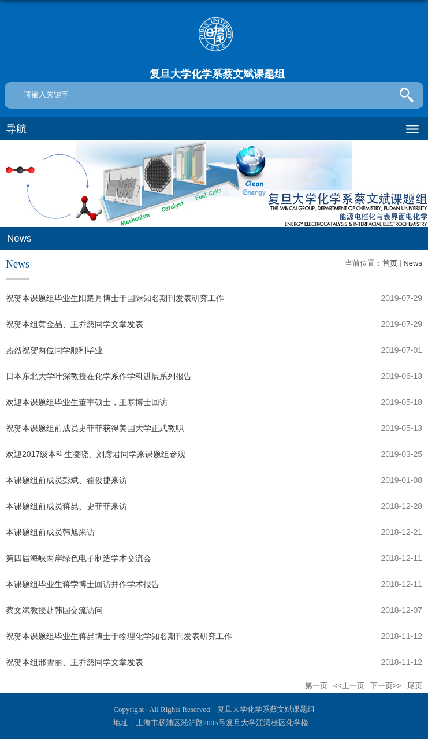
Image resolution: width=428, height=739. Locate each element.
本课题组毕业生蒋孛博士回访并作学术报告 (82, 584)
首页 (389, 263)
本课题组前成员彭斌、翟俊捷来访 (66, 480)
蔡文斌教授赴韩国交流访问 (54, 610)
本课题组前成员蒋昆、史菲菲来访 (66, 506)
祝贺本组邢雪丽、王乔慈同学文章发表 (74, 662)
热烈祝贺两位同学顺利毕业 (54, 350)
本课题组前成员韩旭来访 (50, 532)
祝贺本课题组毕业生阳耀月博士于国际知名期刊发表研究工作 (115, 298)
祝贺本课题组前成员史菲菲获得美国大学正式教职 (95, 428)
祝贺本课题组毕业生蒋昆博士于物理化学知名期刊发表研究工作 (119, 636)
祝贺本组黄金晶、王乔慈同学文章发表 (74, 324)
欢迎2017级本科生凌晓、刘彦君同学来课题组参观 (95, 454)
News (412, 263)
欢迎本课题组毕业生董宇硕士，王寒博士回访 (87, 402)
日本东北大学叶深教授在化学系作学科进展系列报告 (99, 376)
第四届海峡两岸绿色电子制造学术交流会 (78, 558)
